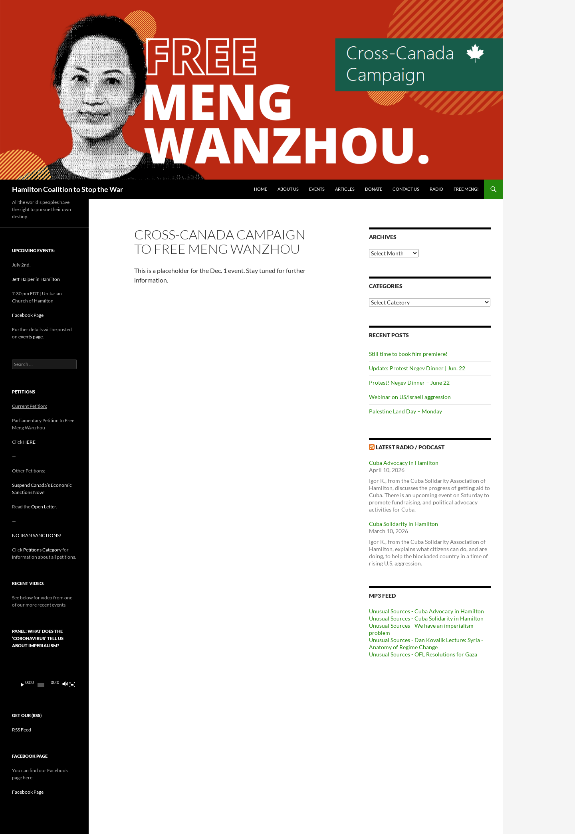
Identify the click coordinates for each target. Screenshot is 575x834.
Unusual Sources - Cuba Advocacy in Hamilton (426, 611)
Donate (373, 189)
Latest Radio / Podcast (410, 447)
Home (260, 189)
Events (317, 189)
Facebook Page (28, 315)
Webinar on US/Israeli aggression (410, 396)
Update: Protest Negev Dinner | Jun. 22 (417, 368)
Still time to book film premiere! (408, 353)
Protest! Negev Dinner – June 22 (409, 382)
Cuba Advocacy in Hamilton (403, 462)
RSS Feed (21, 730)
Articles (345, 189)
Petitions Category (42, 550)
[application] (44, 674)
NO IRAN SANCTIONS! (36, 535)
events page (30, 337)
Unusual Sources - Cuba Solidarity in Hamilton (426, 618)
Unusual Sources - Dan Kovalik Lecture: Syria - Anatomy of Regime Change (426, 643)
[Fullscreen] (72, 685)
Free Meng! (466, 189)
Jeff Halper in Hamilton (36, 279)
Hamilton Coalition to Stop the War (67, 189)
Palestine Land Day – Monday (405, 411)
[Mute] (64, 685)
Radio (436, 189)
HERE (29, 442)
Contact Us (406, 189)
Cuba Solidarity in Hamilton (403, 523)
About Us (288, 189)
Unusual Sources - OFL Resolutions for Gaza (423, 654)
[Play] (22, 685)
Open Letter (43, 507)
